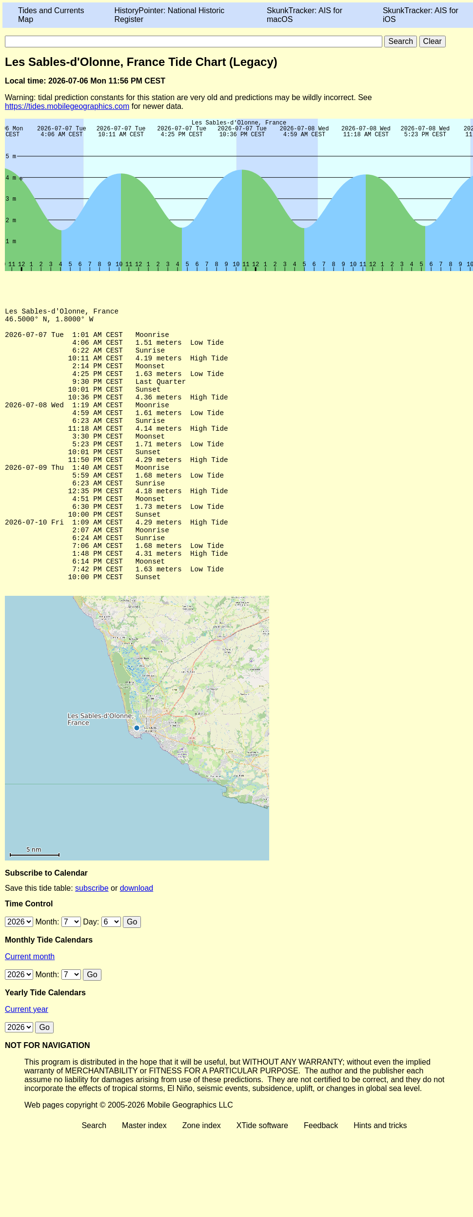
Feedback (321, 1177)
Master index (144, 1177)
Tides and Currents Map (51, 14)
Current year (26, 1060)
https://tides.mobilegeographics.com (67, 106)
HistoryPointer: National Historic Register (170, 14)
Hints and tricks (380, 1177)
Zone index (201, 1177)
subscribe (91, 939)
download (137, 939)
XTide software (262, 1177)
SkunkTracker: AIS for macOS (304, 14)
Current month (30, 1008)
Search (93, 1177)
